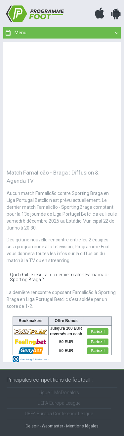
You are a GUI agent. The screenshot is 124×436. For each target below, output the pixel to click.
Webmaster (52, 425)
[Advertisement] (62, 103)
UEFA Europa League (58, 403)
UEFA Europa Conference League (59, 413)
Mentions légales (82, 425)
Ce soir (32, 425)
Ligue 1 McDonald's (59, 392)
